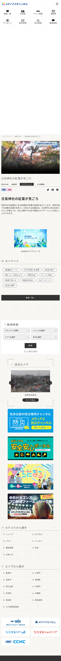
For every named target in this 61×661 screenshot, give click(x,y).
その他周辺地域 (12, 499)
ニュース (9, 426)
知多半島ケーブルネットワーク (16, 644)
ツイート (48, 81)
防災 (37, 440)
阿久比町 (9, 478)
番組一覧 (7, 14)
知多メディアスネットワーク (15, 640)
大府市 (38, 465)
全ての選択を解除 (30, 243)
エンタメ (38, 433)
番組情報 (9, 440)
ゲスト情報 (38, 14)
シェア (52, 81)
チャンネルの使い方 (11, 588)
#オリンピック (45, 172)
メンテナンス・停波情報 (13, 626)
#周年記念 (31, 167)
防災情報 (38, 23)
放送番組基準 (9, 603)
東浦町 (38, 472)
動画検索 (53, 23)
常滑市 (8, 485)
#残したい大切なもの (13, 167)
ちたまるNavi (9, 633)
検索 (30, 237)
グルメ (8, 433)
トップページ (7, 28)
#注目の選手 (10, 177)
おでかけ (38, 426)
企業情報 (7, 607)
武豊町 (38, 485)
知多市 (8, 472)
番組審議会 (8, 599)
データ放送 (8, 596)
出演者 (23, 14)
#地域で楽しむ (11, 172)
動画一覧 (18, 28)
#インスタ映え (47, 167)
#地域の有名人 (28, 172)
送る (57, 81)
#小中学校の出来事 (31, 162)
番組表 (53, 14)
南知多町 (38, 492)
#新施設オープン (12, 162)
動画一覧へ (30, 189)
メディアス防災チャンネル (14, 592)
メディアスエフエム (11, 637)
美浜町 (8, 492)
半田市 (38, 478)
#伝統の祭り (50, 162)
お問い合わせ (9, 611)
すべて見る (30, 292)
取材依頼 (22, 23)
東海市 (8, 465)
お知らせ (9, 446)
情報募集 (7, 619)
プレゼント (7, 23)
